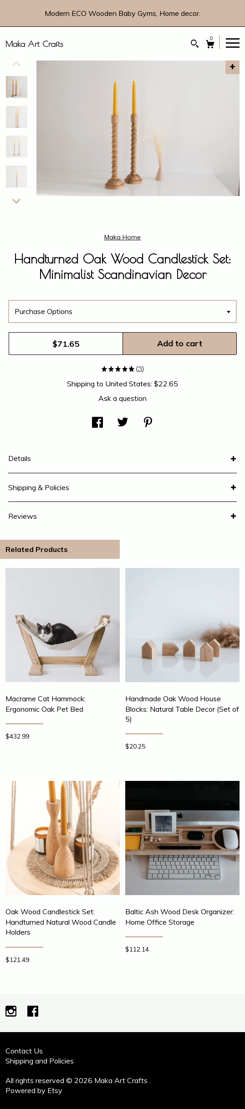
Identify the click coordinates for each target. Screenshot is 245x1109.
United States (128, 383)
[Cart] (210, 45)
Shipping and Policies (39, 1060)
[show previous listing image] (16, 63)
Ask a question (122, 398)
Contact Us (24, 1050)
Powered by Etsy (33, 1090)
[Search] (194, 45)
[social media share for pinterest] (148, 423)
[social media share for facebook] (97, 423)
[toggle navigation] (233, 42)
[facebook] (32, 1012)
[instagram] (11, 1012)
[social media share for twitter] (122, 423)
